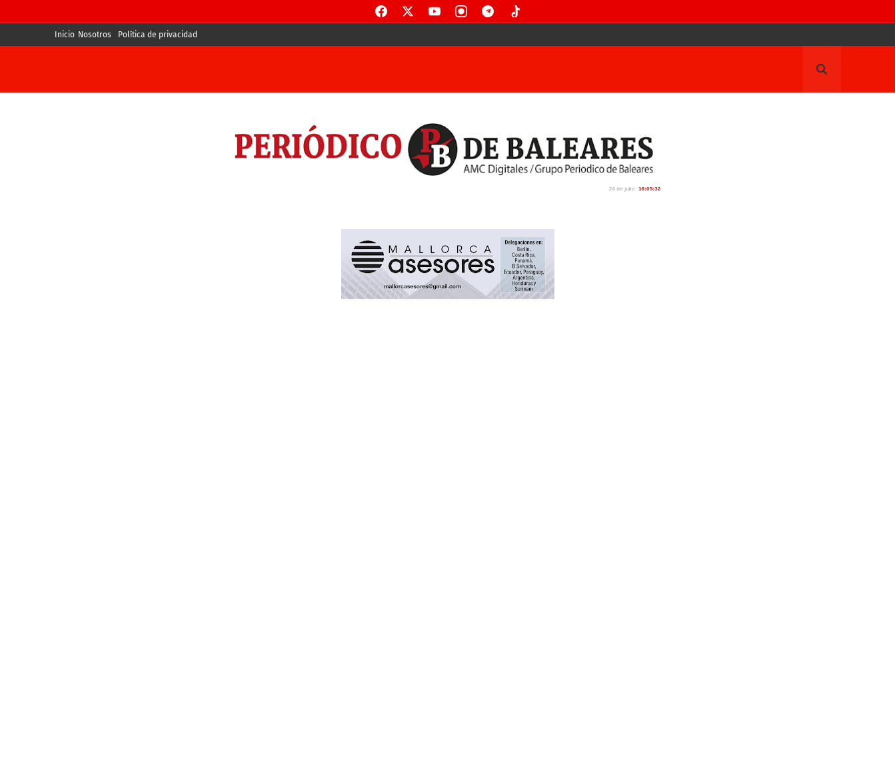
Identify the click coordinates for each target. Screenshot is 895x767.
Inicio (65, 34)
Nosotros (94, 34)
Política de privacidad (157, 34)
